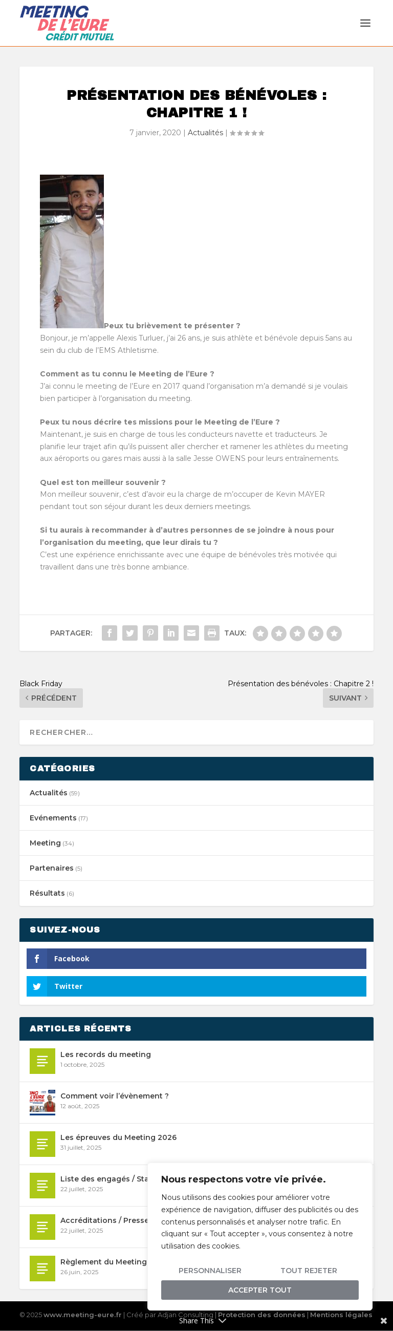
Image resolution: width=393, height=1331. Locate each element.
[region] (260, 1237)
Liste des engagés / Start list (114, 1179)
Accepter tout (260, 1290)
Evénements (53, 818)
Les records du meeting (105, 1055)
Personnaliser (210, 1270)
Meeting (45, 843)
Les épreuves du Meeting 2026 (118, 1138)
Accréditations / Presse (104, 1221)
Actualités (205, 133)
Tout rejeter (308, 1270)
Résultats (47, 893)
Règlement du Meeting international (129, 1262)
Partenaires (52, 868)
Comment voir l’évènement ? (114, 1096)
